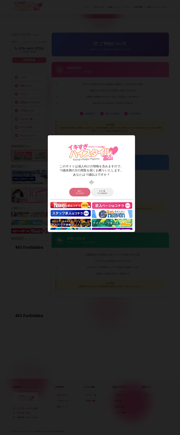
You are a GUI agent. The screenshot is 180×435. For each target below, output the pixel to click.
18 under (102, 192)
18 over (80, 192)
